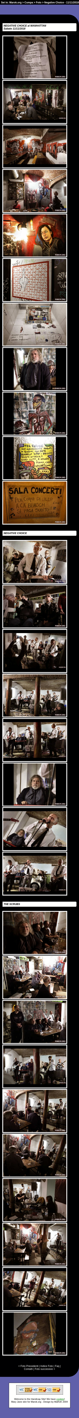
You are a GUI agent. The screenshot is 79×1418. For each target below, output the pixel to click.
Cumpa (28, 2)
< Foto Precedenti (28, 1366)
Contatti (28, 1369)
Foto (38, 2)
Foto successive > (45, 1369)
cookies (60, 1399)
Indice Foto (46, 1366)
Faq (57, 1366)
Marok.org (15, 2)
